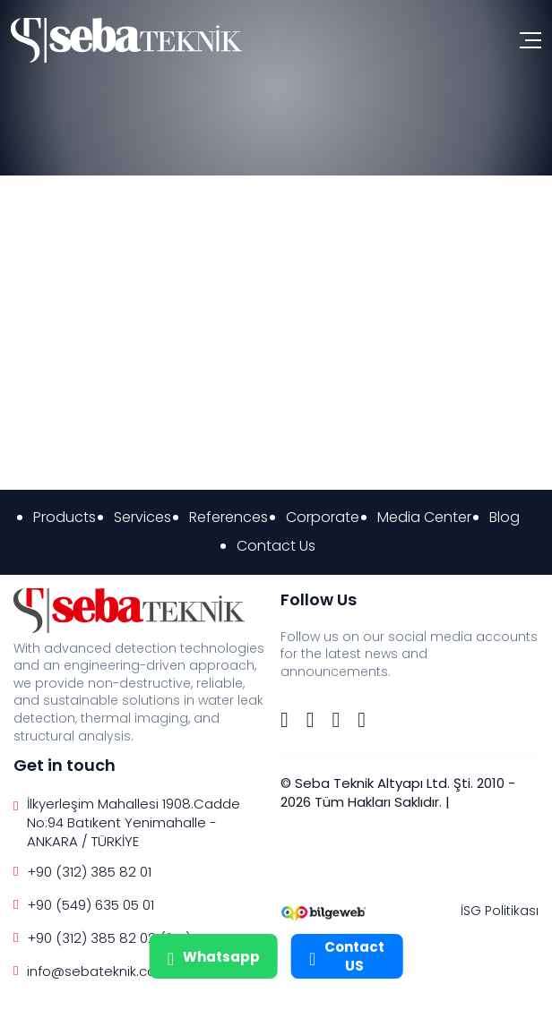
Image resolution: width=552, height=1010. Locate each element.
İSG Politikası (500, 911)
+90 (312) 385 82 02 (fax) (109, 938)
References (228, 517)
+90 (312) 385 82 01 (89, 871)
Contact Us (276, 546)
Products (64, 517)
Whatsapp (214, 956)
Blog (504, 517)
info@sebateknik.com (98, 971)
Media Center (424, 517)
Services (142, 517)
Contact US (346, 956)
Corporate (322, 517)
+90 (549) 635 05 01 (90, 904)
